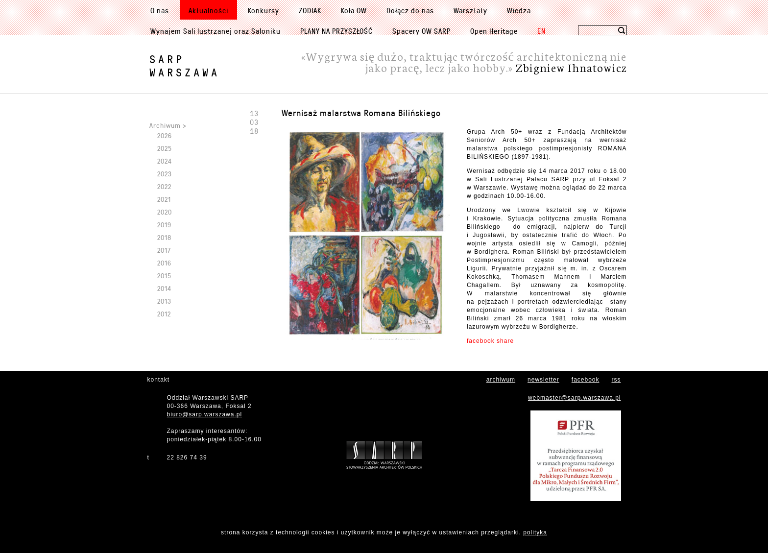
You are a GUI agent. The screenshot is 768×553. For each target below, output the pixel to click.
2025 (164, 148)
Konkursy (263, 10)
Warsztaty (470, 10)
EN (541, 31)
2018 (164, 237)
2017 (164, 250)
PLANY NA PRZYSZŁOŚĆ (336, 31)
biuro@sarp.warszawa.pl (204, 414)
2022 (164, 186)
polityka (535, 532)
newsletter (543, 379)
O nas (159, 10)
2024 (164, 161)
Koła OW (354, 10)
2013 (164, 301)
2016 (164, 262)
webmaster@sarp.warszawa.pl (574, 397)
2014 (164, 288)
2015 (164, 275)
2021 (164, 199)
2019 (164, 224)
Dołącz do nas (410, 10)
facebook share (490, 340)
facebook (586, 379)
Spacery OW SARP (421, 31)
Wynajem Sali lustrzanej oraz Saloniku (215, 31)
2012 (164, 313)
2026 (164, 135)
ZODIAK (310, 10)
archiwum (500, 379)
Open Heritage (494, 31)
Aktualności (208, 10)
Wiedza (519, 10)
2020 (164, 211)
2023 (164, 173)
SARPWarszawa (184, 65)
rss (616, 379)
